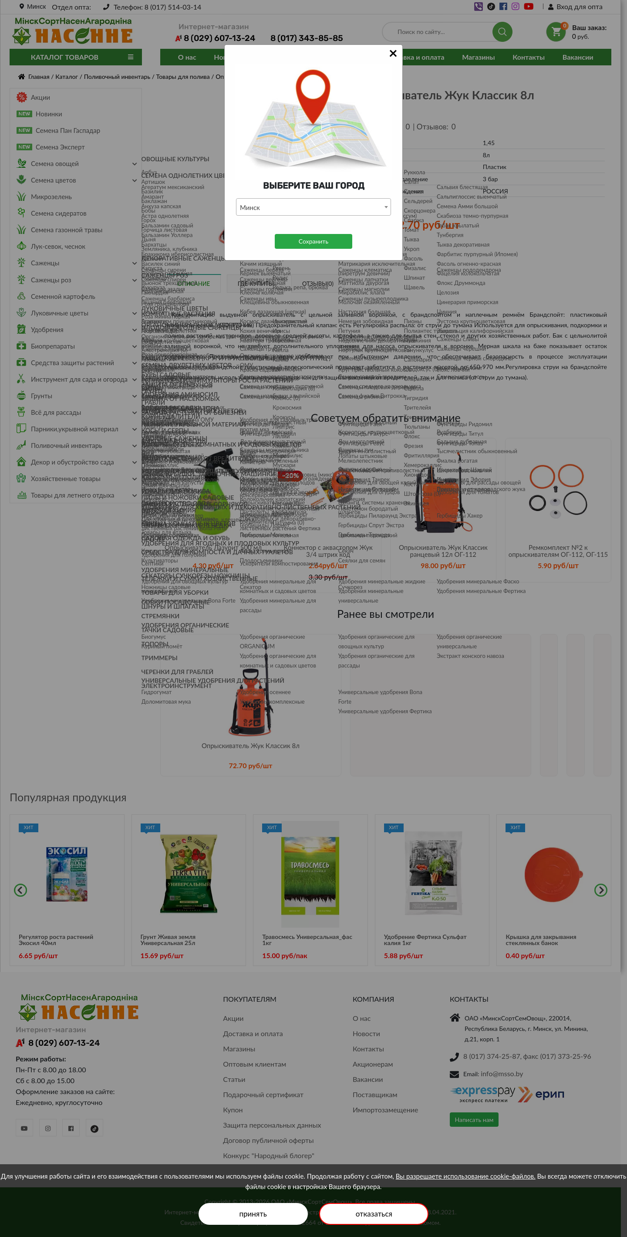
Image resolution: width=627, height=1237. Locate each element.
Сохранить (313, 241)
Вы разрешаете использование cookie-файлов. (466, 1176)
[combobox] (313, 207)
